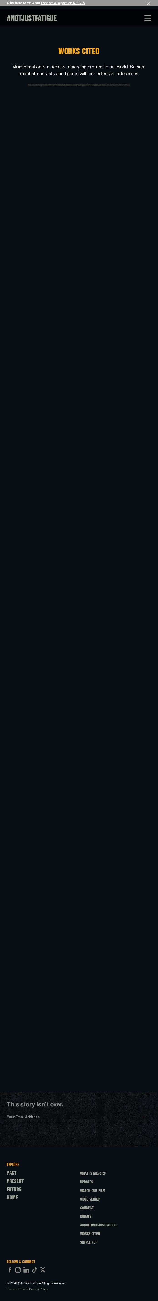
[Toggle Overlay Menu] (149, 18)
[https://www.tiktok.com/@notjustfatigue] (34, 1273)
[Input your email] (79, 1117)
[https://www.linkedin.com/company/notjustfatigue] (26, 1273)
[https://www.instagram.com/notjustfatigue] (18, 1273)
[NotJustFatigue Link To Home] (32, 18)
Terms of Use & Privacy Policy (27, 1293)
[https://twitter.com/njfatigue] (43, 1273)
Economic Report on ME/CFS (63, 3)
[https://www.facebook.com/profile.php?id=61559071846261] (10, 1273)
